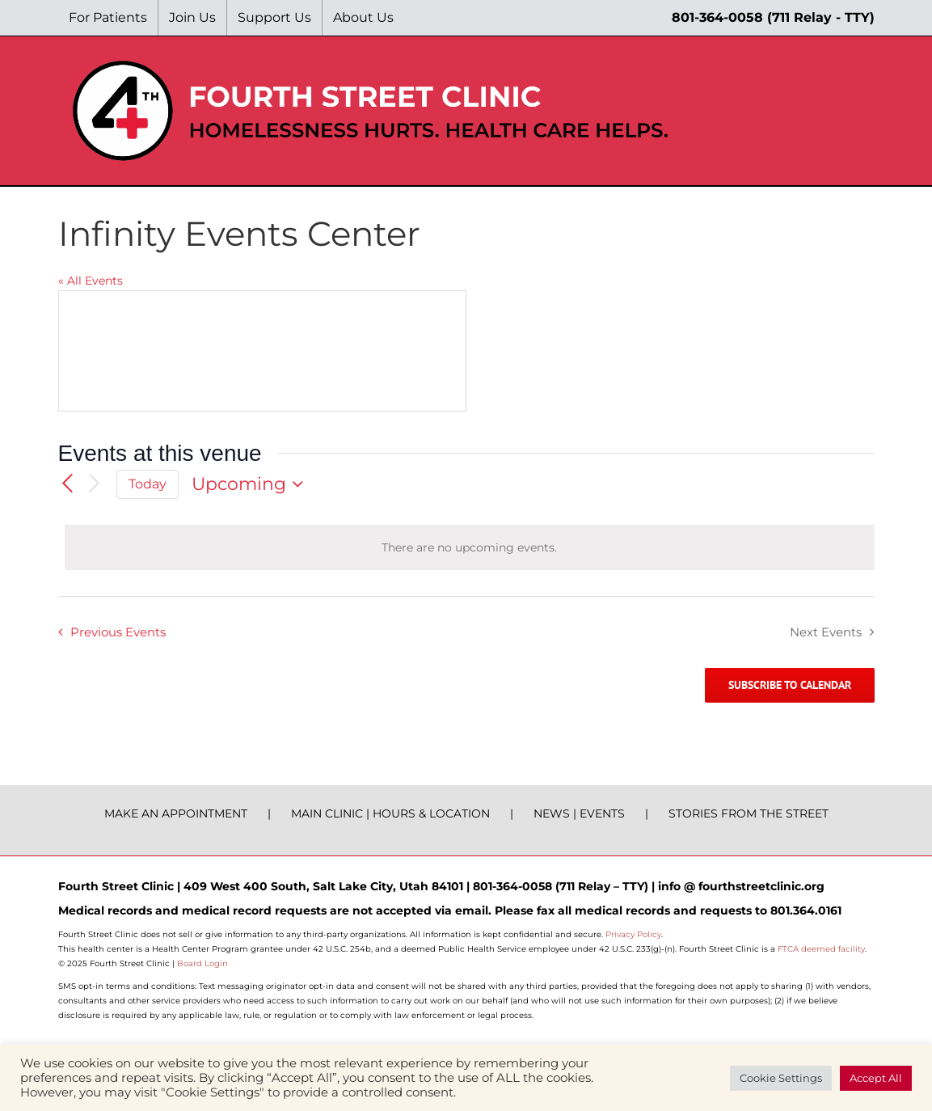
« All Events (90, 280)
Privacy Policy (633, 934)
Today (148, 484)
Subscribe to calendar (789, 685)
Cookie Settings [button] (781, 1077)
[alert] (470, 547)
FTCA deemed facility (821, 949)
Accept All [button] (876, 1077)
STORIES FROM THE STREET (748, 813)
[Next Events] (93, 484)
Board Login (202, 963)
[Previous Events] (68, 484)
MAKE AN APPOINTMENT (175, 813)
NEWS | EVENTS (579, 813)
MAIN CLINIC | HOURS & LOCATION (390, 813)
